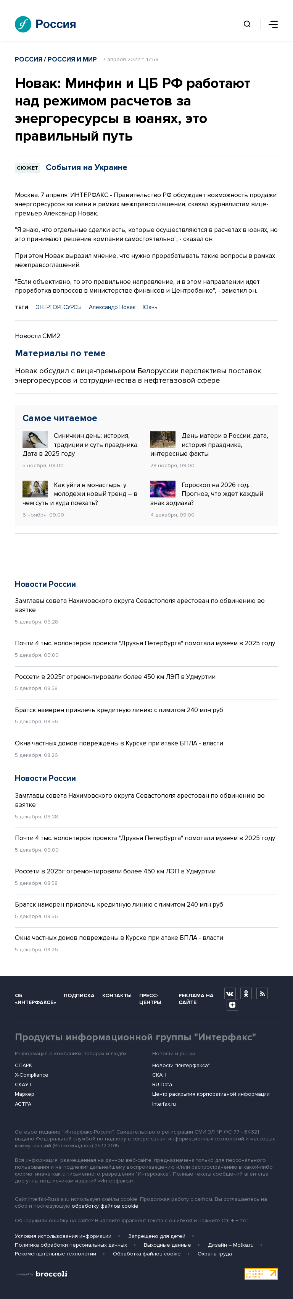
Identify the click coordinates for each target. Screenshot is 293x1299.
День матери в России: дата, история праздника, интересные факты (209, 444)
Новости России (45, 584)
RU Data (162, 1084)
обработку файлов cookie (105, 1206)
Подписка (79, 995)
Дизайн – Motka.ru (231, 1245)
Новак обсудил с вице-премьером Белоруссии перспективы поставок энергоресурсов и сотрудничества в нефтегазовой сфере (138, 375)
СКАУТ (23, 1084)
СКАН (159, 1075)
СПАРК (23, 1065)
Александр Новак (112, 307)
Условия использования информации (63, 1236)
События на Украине (86, 167)
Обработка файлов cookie (147, 1253)
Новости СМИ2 (37, 336)
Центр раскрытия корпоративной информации (211, 1094)
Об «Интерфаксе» (35, 998)
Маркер (24, 1094)
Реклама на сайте (196, 998)
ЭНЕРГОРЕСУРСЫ (58, 307)
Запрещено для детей (156, 1236)
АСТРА (23, 1104)
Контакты (117, 995)
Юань (150, 307)
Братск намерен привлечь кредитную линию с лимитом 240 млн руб (119, 710)
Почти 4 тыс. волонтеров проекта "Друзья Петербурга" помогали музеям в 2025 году (145, 643)
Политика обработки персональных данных (71, 1245)
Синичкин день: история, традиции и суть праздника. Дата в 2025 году (80, 444)
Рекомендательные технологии (55, 1253)
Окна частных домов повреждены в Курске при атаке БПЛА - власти (119, 743)
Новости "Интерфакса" (181, 1065)
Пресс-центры (150, 998)
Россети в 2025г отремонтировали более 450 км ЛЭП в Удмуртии (115, 677)
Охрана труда (215, 1253)
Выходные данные (167, 1245)
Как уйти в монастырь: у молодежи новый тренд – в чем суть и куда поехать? (80, 494)
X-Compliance (31, 1075)
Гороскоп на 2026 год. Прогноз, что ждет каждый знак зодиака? (206, 494)
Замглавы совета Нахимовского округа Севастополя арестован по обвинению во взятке (140, 605)
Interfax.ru (164, 1104)
